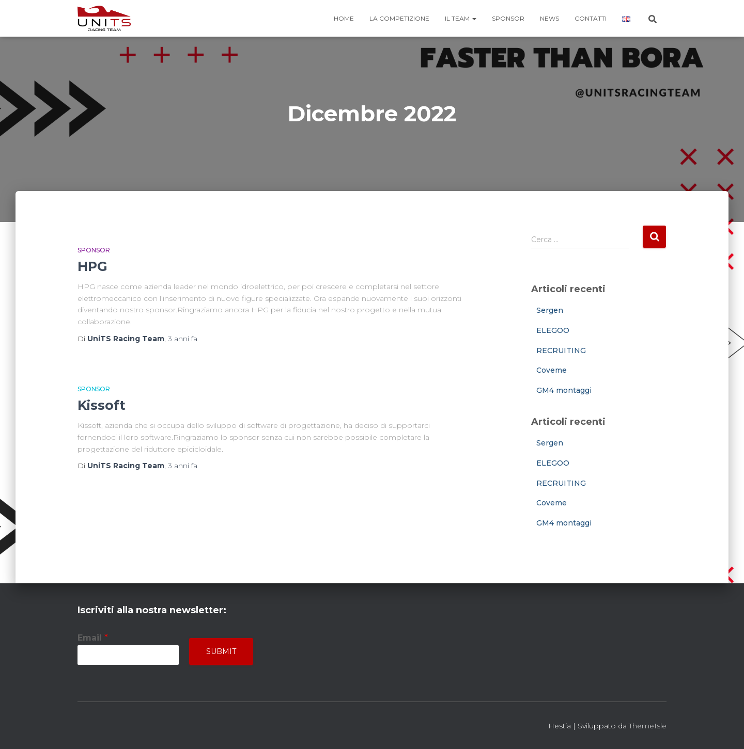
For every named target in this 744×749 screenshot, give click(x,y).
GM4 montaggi (564, 390)
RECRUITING (561, 350)
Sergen (549, 310)
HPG (92, 266)
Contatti (591, 18)
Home (344, 18)
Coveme (551, 370)
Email (93, 638)
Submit (221, 651)
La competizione (399, 18)
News (549, 18)
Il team (460, 18)
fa (182, 338)
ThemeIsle (648, 725)
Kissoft (102, 405)
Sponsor (508, 18)
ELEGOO (552, 330)
